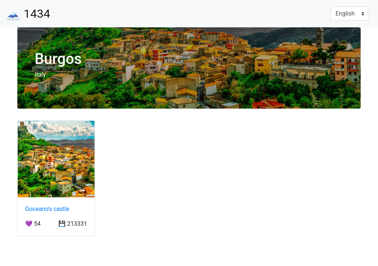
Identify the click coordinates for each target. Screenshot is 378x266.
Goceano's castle (47, 208)
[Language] (350, 14)
